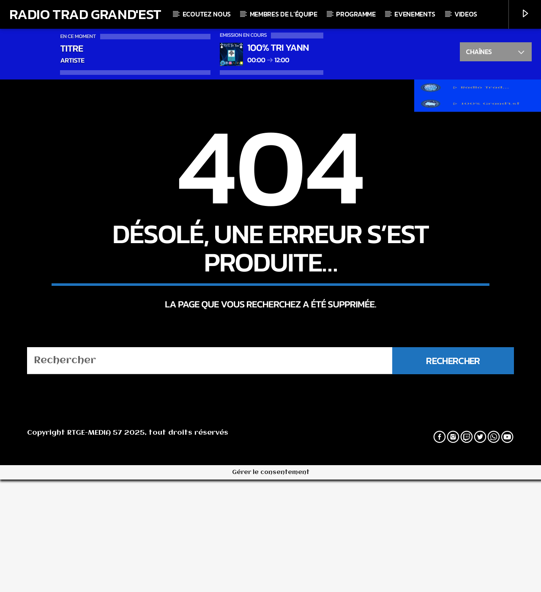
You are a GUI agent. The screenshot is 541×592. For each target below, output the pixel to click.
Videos (465, 14)
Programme (355, 14)
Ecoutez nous (207, 14)
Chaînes (495, 52)
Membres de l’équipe (283, 14)
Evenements (414, 14)
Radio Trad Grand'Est (85, 14)
